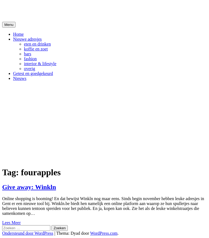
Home (18, 34)
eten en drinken (37, 44)
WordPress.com (103, 233)
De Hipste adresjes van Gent (54, 11)
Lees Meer (11, 222)
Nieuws (19, 78)
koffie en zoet (36, 49)
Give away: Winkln (29, 187)
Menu (8, 25)
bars (27, 54)
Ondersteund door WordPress (27, 233)
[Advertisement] (104, 123)
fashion (30, 58)
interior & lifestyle (40, 63)
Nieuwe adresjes (27, 39)
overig (29, 68)
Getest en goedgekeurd (33, 73)
